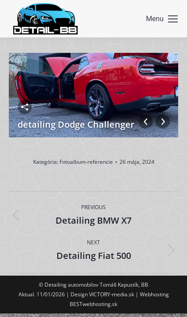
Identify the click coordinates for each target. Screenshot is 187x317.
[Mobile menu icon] (162, 19)
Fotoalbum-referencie (86, 162)
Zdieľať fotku (25, 107)
